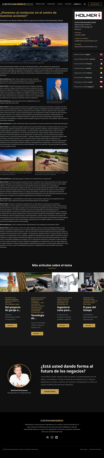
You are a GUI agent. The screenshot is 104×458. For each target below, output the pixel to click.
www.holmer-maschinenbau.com (86, 47)
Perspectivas (40, 4)
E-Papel (60, 4)
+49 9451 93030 (80, 35)
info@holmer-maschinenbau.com (86, 41)
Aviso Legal (83, 449)
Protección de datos (95, 449)
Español (77, 4)
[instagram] (52, 437)
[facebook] (47, 437)
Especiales (51, 4)
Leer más (11, 325)
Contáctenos (94, 4)
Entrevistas (29, 4)
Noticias (68, 4)
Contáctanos (50, 392)
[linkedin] (56, 437)
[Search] (85, 4)
